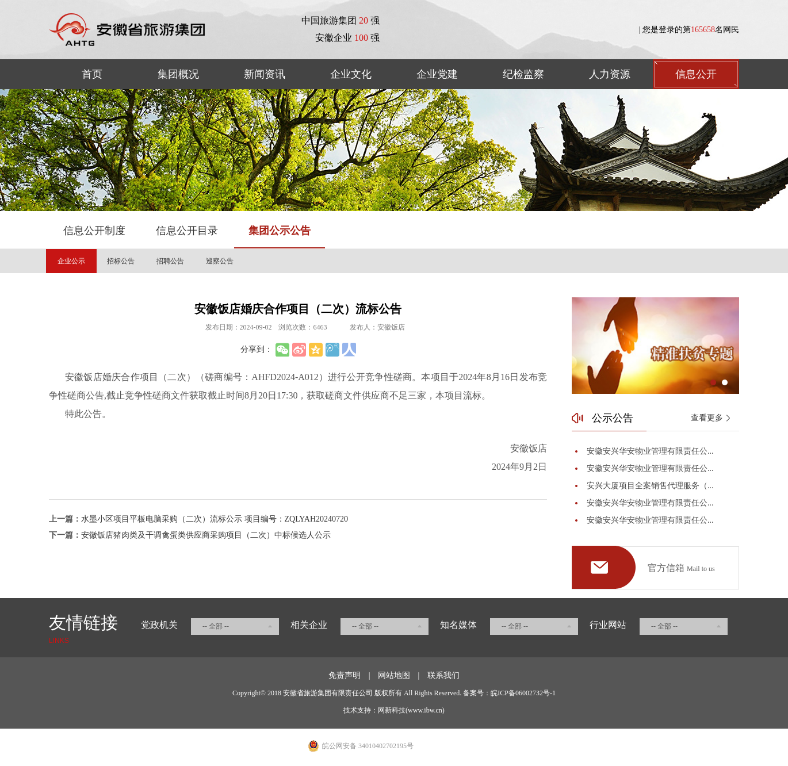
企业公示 (71, 261)
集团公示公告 (279, 230)
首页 (92, 74)
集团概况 (178, 74)
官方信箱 (681, 568)
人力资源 (609, 74)
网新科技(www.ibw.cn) (411, 710)
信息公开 (696, 74)
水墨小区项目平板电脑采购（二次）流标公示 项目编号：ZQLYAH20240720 (214, 519)
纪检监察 (523, 74)
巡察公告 (220, 261)
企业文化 (351, 74)
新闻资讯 (264, 74)
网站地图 (394, 675)
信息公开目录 (187, 230)
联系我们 (443, 675)
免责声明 (344, 675)
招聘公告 (170, 261)
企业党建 (437, 74)
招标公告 (121, 261)
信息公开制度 (94, 230)
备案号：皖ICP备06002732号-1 (509, 693)
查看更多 (707, 417)
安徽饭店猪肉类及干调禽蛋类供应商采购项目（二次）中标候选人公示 (206, 535)
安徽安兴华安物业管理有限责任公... (650, 451)
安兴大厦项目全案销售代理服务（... (650, 485)
